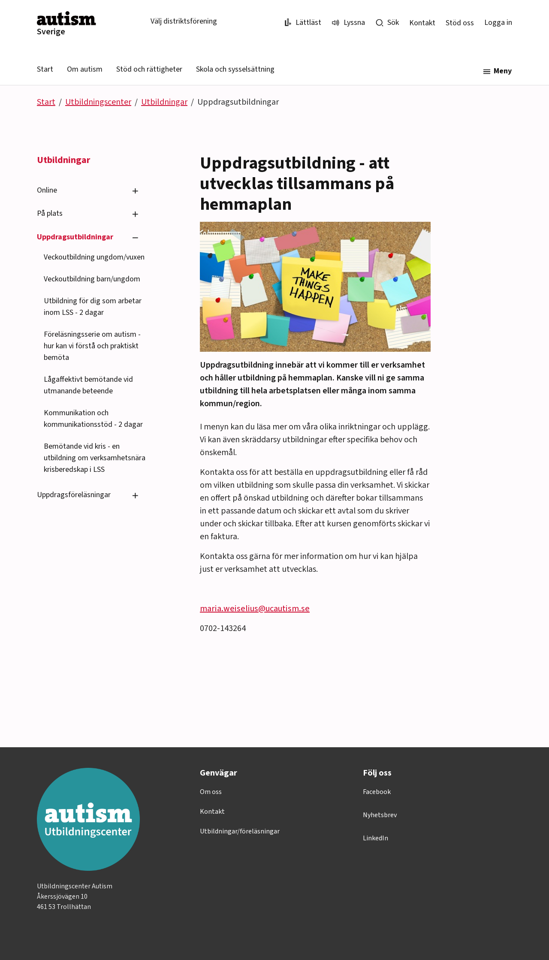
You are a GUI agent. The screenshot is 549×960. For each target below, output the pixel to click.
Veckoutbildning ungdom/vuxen (94, 257)
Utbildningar (164, 102)
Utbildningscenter (98, 102)
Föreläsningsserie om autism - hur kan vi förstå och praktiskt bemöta (92, 346)
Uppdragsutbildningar (75, 237)
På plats (50, 213)
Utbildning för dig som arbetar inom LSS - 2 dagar (93, 307)
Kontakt (422, 23)
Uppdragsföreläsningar (74, 494)
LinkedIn (375, 838)
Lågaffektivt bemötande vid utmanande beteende (88, 385)
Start (45, 69)
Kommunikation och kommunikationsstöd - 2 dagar (93, 419)
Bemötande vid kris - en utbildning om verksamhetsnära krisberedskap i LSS (94, 458)
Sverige (51, 32)
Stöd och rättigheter (149, 69)
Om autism (85, 69)
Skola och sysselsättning (235, 69)
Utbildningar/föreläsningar (240, 831)
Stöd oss (460, 23)
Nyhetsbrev (380, 815)
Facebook (377, 792)
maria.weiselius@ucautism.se (255, 609)
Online (47, 190)
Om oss (211, 792)
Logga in (498, 22)
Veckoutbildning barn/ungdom (92, 279)
